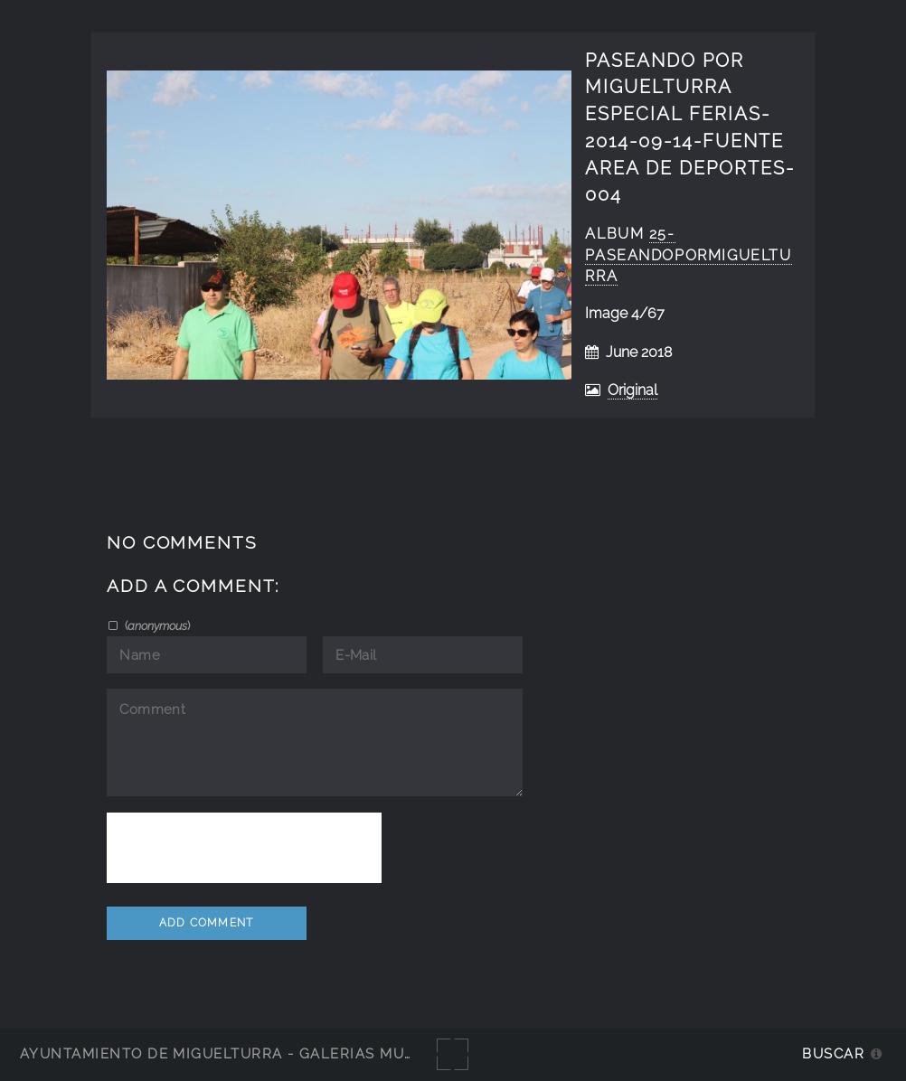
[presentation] (244, 848)
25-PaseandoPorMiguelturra (688, 255)
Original (632, 390)
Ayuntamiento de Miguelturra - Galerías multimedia (248, 1053)
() (156, 625)
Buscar (833, 1053)
